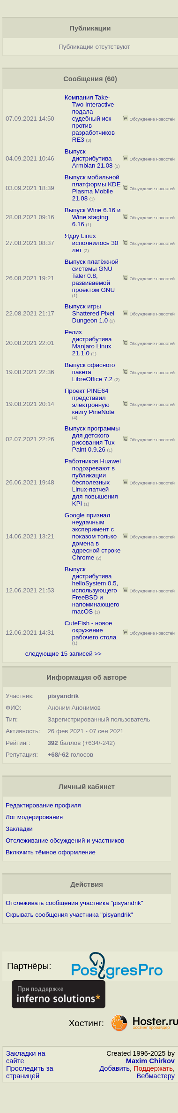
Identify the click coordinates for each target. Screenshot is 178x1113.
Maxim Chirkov (150, 1061)
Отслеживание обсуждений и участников (65, 840)
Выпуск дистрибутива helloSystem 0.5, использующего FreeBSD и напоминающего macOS (92, 590)
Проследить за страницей (29, 1072)
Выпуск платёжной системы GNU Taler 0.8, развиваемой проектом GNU (92, 275)
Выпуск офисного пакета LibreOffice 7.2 (90, 372)
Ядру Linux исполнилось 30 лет (92, 242)
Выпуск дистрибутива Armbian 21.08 (89, 158)
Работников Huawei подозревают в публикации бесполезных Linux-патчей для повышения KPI (93, 482)
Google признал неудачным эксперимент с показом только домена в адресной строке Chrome (93, 536)
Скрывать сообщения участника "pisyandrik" (69, 914)
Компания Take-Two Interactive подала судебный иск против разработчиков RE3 (90, 118)
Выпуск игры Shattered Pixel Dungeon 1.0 (89, 313)
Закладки (19, 828)
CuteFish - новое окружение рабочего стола (91, 630)
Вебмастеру (156, 1076)
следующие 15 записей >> (63, 653)
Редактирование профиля (43, 805)
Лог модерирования (34, 817)
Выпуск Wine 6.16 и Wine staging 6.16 (93, 217)
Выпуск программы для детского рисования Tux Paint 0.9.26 (92, 439)
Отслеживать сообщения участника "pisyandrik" (74, 902)
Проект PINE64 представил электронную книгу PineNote (90, 401)
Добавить (114, 1068)
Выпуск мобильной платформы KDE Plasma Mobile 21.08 (93, 188)
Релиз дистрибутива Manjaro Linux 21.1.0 (88, 343)
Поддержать (153, 1068)
